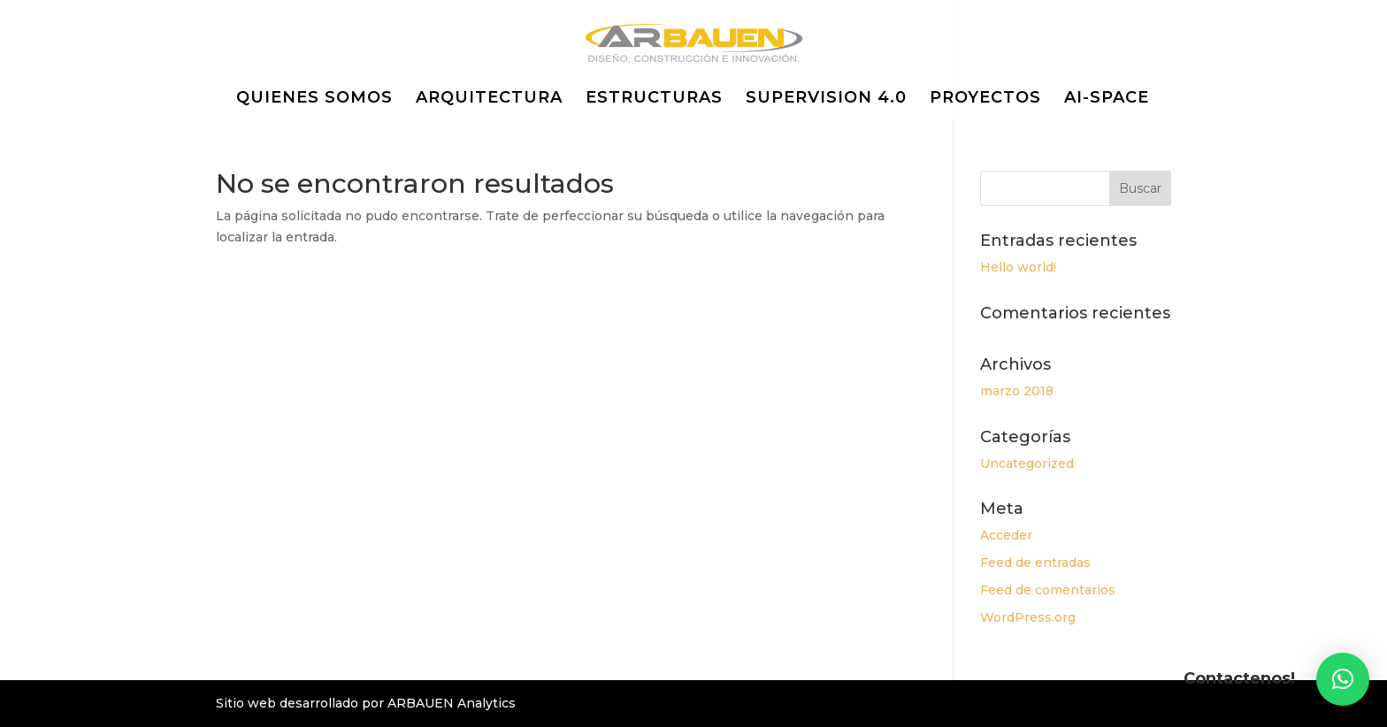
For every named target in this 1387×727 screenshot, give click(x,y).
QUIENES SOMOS (314, 99)
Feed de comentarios (1047, 590)
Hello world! (1018, 267)
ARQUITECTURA (489, 99)
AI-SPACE (1106, 99)
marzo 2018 (1017, 391)
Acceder (1006, 535)
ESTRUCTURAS (654, 99)
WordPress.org (1028, 617)
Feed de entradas (1035, 562)
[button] (1342, 679)
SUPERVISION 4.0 (826, 99)
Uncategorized (1027, 463)
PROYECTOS (985, 99)
